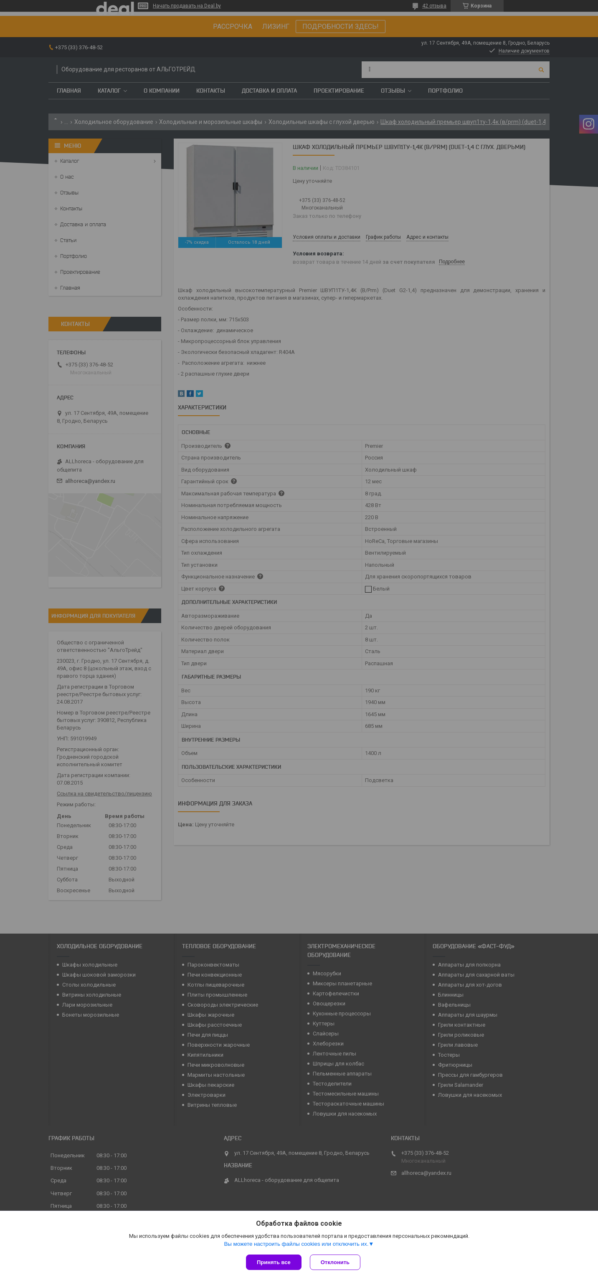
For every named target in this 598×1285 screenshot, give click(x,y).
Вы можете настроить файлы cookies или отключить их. (296, 1244)
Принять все (274, 1262)
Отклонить (335, 1262)
